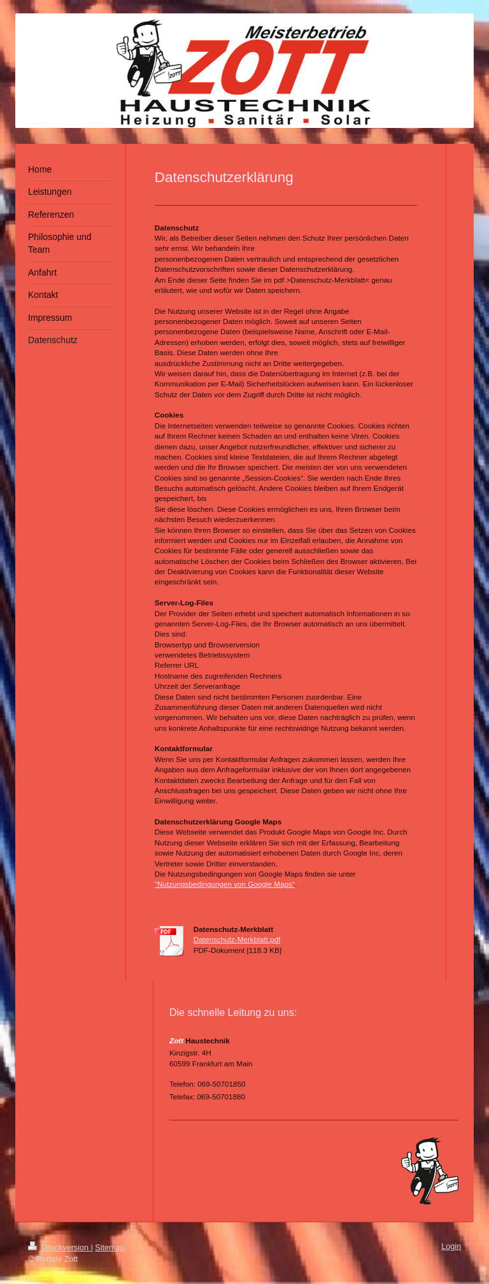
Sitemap (109, 1247)
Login (451, 1246)
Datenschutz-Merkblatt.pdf (237, 939)
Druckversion (59, 1247)
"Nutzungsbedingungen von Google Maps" (225, 884)
